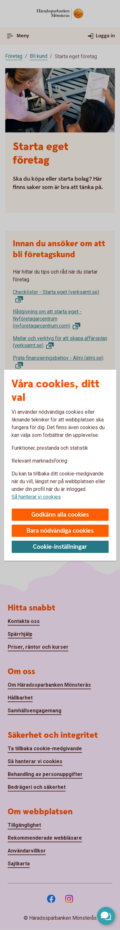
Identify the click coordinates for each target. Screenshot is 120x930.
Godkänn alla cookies (60, 515)
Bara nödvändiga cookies (60, 531)
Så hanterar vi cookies (36, 497)
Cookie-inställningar (60, 547)
